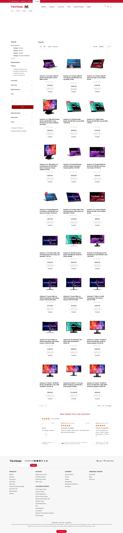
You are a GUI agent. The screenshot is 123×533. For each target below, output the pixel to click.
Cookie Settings (61, 531)
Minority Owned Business (71, 484)
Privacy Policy (55, 522)
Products (18, 11)
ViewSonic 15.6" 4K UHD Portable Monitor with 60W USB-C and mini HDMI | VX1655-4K (73, 121)
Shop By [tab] (41, 42)
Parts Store (12, 484)
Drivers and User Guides (42, 496)
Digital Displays (13, 491)
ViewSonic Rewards (79, 7)
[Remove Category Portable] (12, 53)
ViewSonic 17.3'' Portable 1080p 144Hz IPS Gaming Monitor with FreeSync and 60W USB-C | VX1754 (50, 254)
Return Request (39, 515)
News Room (92, 474)
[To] (28, 102)
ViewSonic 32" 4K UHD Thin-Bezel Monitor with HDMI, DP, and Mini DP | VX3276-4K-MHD (72, 254)
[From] (17, 102)
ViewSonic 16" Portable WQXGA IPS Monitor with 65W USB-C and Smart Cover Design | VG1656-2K (96, 166)
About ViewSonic (69, 474)
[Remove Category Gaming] (12, 48)
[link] (75, 443)
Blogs (90, 477)
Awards (67, 477)
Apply (22, 107)
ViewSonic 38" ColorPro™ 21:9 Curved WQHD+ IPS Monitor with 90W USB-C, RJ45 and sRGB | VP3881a (73, 384)
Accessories (61, 7)
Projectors (52, 7)
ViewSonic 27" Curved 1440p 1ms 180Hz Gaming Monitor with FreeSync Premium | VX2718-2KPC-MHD (49, 298)
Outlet (68, 7)
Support (89, 7)
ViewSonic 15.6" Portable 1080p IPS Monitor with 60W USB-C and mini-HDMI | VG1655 (49, 77)
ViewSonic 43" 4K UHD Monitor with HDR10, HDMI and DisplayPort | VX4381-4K (72, 341)
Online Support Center (41, 489)
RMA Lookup (39, 481)
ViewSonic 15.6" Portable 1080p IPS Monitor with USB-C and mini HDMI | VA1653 (96, 211)
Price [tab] (12, 94)
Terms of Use (61, 522)
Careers (67, 479)
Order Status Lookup (41, 479)
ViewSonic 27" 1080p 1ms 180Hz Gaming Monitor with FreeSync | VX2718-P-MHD (95, 298)
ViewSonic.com (14, 1)
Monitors (43, 7)
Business (30, 1)
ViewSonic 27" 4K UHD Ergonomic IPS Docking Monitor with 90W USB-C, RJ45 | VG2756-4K (97, 254)
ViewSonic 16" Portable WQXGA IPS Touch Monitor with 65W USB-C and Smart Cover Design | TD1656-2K (49, 211)
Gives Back (68, 486)
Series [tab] (12, 122)
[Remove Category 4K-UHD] (12, 50)
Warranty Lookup (40, 501)
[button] (50, 91)
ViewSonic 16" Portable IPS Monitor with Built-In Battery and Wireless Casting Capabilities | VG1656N (72, 166)
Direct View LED (13, 489)
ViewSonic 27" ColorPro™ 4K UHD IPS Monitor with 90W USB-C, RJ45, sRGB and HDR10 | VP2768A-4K (49, 384)
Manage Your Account (41, 474)
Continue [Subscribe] (33, 465)
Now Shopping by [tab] (15, 45)
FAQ (37, 506)
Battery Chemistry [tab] (15, 89)
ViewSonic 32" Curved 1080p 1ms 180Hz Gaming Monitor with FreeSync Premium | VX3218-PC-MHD (49, 341)
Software (11, 493)
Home (12, 11)
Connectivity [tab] (14, 80)
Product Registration (41, 494)
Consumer (37, 1)
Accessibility (39, 510)
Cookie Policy (68, 522)
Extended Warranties (41, 503)
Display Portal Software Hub (43, 499)
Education (23, 1)
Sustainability (68, 481)
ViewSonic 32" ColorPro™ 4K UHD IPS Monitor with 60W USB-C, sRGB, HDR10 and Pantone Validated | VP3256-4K (97, 384)
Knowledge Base (40, 508)
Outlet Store (12, 481)
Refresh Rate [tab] (14, 117)
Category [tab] (13, 66)
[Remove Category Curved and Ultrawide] (12, 55)
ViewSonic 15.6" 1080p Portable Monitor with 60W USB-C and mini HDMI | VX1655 (97, 121)
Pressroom (92, 479)
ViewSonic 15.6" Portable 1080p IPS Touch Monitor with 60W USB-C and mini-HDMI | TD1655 (72, 77)
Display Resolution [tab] (15, 113)
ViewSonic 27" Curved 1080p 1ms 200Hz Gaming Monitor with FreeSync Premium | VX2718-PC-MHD (73, 298)
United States (108, 461)
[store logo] (20, 6)
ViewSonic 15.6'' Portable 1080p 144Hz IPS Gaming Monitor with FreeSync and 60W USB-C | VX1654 (73, 211)
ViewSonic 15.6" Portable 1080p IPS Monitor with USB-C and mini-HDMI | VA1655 (96, 77)
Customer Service (40, 491)
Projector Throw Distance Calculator (45, 513)
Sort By (95, 46)
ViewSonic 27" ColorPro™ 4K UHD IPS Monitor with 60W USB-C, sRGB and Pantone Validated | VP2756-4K (96, 341)
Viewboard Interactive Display (16, 486)
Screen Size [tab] (14, 85)
